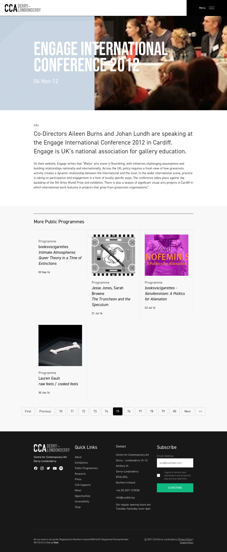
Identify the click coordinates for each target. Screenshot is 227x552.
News (78, 490)
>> (200, 411)
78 (151, 411)
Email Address (165, 456)
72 (83, 411)
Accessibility (82, 501)
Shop (78, 507)
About (78, 457)
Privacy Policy (185, 539)
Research (80, 474)
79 (163, 411)
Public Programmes (86, 468)
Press (78, 479)
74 (106, 411)
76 (129, 411)
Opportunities (82, 496)
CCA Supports (83, 485)
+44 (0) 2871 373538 (128, 490)
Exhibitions (81, 462)
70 (60, 411)
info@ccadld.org (125, 497)
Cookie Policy (186, 542)
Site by (52, 542)
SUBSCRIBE (175, 487)
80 (174, 411)
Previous (45, 411)
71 (72, 411)
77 (140, 411)
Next (187, 411)
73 (95, 411)
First (28, 411)
